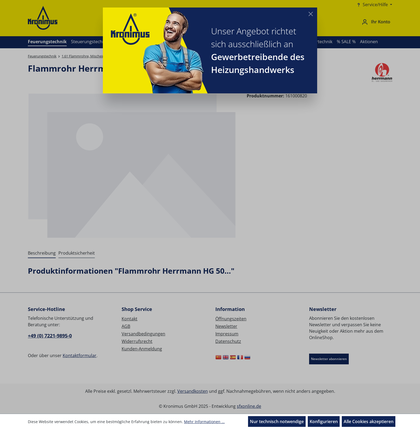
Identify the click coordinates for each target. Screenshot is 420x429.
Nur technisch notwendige (277, 421)
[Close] (311, 14)
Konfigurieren (324, 421)
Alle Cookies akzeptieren (368, 421)
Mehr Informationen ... (204, 421)
